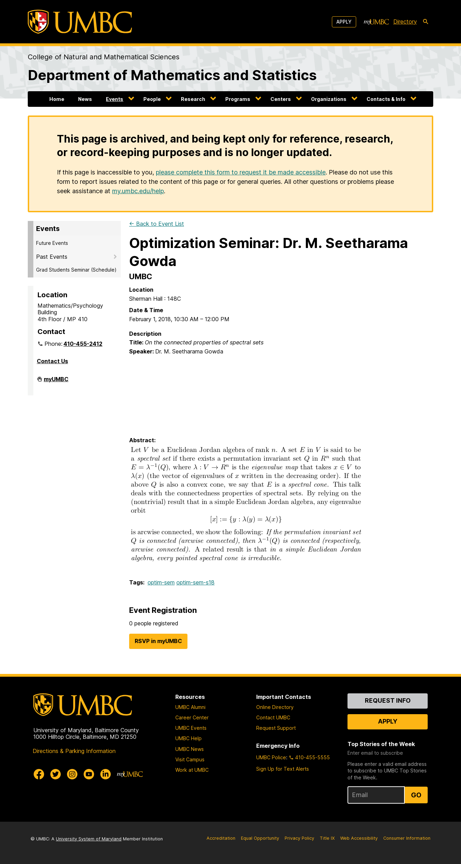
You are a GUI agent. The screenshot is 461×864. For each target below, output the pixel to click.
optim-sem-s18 (195, 582)
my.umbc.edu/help (138, 191)
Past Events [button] (51, 256)
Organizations (328, 99)
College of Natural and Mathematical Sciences (103, 57)
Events (114, 99)
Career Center (192, 717)
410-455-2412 (83, 343)
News (85, 99)
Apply (344, 22)
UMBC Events (191, 728)
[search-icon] (425, 21)
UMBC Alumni (190, 707)
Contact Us (52, 361)
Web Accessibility (359, 838)
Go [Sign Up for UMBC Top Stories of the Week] (416, 795)
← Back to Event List (156, 223)
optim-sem (161, 582)
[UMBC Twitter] (55, 774)
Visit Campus (189, 759)
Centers (280, 99)
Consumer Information (406, 838)
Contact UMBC (273, 717)
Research (193, 99)
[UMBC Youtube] (89, 774)
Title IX (327, 838)
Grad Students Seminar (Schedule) (76, 270)
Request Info (388, 700)
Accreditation (221, 838)
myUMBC (56, 382)
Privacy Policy (299, 838)
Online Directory (275, 707)
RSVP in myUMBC (158, 641)
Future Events (52, 243)
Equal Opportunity (260, 838)
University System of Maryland (88, 838)
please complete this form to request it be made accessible (241, 172)
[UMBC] (79, 22)
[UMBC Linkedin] (105, 774)
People (152, 99)
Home (56, 99)
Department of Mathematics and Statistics (172, 75)
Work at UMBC (192, 770)
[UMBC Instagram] (72, 774)
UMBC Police (271, 757)
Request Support (276, 728)
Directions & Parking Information (74, 750)
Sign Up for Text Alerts (282, 769)
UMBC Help (188, 738)
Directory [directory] (405, 21)
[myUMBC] (376, 21)
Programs (237, 99)
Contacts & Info (386, 99)
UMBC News (189, 749)
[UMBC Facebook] (39, 774)
